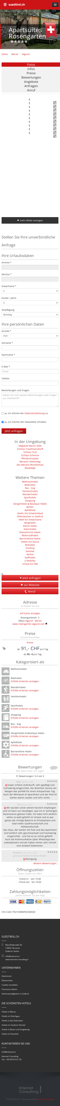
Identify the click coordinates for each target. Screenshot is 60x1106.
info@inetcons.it (12, 956)
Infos (31, 69)
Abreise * (7, 274)
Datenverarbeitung (35, 413)
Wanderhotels (30, 494)
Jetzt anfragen (14, 431)
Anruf (31, 90)
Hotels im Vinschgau (11, 1016)
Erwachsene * (9, 286)
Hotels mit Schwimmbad (30, 513)
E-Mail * (6, 366)
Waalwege (30, 467)
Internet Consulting (45, 1099)
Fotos (31, 64)
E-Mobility (30, 560)
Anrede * (6, 331)
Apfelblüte (30, 510)
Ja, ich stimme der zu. (26, 413)
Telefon (5, 378)
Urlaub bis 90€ (30, 563)
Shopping (30, 500)
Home (5, 54)
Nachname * (8, 354)
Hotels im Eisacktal (10, 1034)
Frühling (30, 548)
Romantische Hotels (30, 532)
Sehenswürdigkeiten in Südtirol (15, 993)
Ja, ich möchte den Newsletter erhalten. (26, 421)
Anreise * (7, 262)
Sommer (30, 551)
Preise (31, 73)
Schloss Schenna (30, 455)
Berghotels (30, 522)
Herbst (30, 554)
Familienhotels (30, 491)
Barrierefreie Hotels (30, 538)
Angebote (31, 81)
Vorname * (7, 342)
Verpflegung (8, 309)
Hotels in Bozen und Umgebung (16, 1029)
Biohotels (30, 544)
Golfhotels (30, 557)
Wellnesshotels (30, 481)
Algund (26, 54)
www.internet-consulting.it (16, 959)
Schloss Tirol (30, 452)
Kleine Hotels (30, 525)
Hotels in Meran (9, 1011)
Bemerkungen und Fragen (15, 390)
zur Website (30, 585)
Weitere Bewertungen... (45, 863)
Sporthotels (30, 497)
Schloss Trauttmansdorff (30, 448)
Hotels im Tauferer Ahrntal (13, 1025)
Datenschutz (7, 980)
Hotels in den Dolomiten (12, 1020)
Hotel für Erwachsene (30, 519)
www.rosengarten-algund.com (30, 623)
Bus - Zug (30, 487)
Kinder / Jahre (9, 297)
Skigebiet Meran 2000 (30, 445)
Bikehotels (30, 484)
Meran (14, 54)
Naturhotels (30, 529)
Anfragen (31, 86)
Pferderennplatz (30, 458)
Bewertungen (31, 77)
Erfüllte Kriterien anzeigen (25, 681)
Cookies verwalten (10, 985)
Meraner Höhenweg (30, 461)
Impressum (7, 976)
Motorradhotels (30, 535)
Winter (30, 506)
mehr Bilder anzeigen (30, 220)
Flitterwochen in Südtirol (30, 516)
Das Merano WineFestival (30, 464)
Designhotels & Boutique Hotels (30, 503)
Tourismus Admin (9, 989)
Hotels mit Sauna (30, 541)
